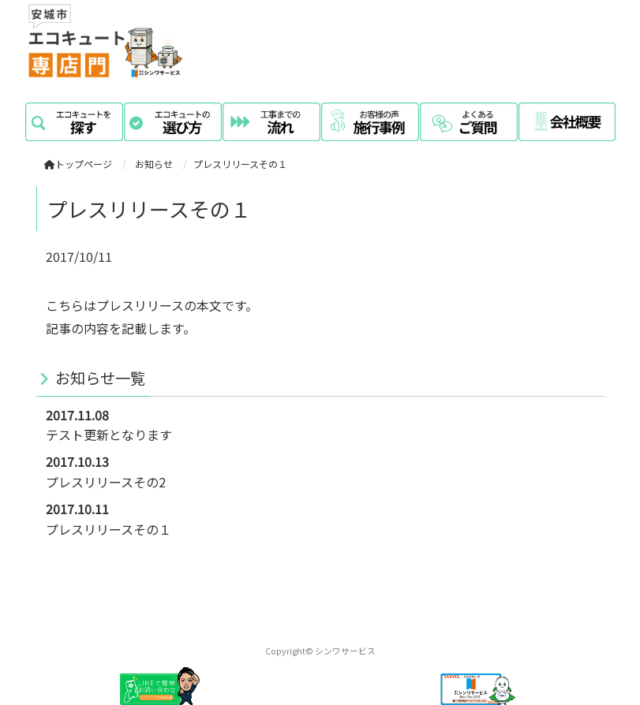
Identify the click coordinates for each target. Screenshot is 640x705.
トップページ (78, 163)
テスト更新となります (109, 434)
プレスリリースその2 (106, 481)
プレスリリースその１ (108, 529)
